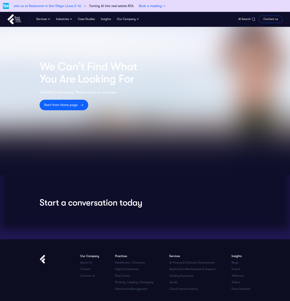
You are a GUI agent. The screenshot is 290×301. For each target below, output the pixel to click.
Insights (106, 19)
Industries (62, 19)
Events (236, 269)
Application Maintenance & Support (192, 269)
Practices (121, 256)
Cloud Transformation (183, 289)
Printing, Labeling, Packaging (134, 282)
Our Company (126, 19)
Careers (85, 269)
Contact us (270, 19)
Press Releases (241, 289)
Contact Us (87, 275)
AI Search (244, 19)
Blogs (235, 262)
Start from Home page (60, 105)
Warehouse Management (131, 289)
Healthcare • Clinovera (130, 262)
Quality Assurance (181, 275)
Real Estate (122, 275)
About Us (86, 262)
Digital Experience (127, 269)
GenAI (173, 282)
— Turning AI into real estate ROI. (89, 6)
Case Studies (86, 19)
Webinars (238, 275)
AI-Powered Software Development (192, 262)
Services (41, 19)
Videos (236, 282)
